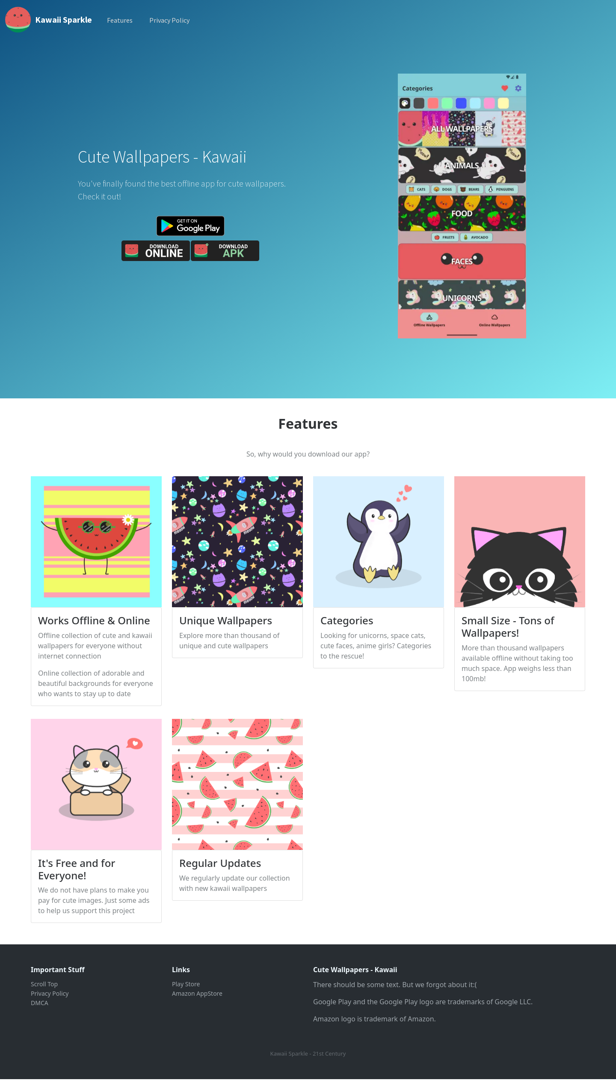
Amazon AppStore (197, 993)
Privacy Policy (169, 20)
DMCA (39, 1003)
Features (120, 20)
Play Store (186, 984)
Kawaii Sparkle (63, 19)
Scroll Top (44, 984)
